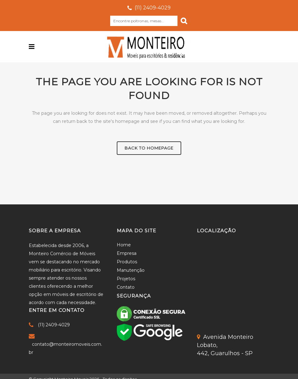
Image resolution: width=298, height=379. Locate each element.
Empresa (126, 253)
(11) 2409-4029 (153, 8)
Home (124, 245)
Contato (126, 287)
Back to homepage (149, 147)
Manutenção (131, 270)
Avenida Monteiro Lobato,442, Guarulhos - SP (225, 345)
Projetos (126, 279)
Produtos (127, 262)
